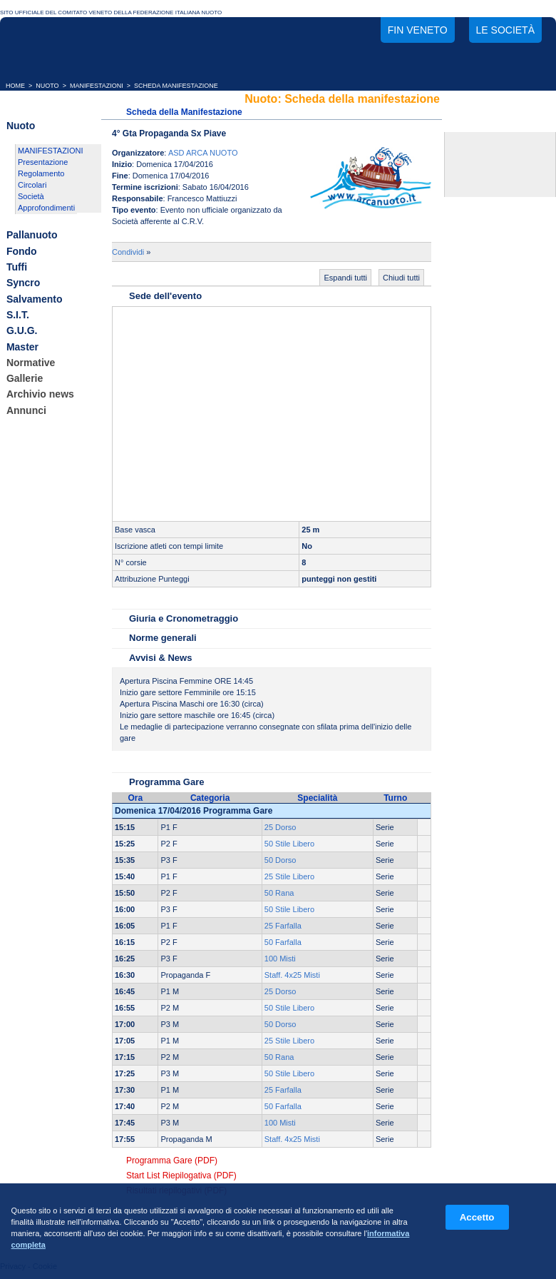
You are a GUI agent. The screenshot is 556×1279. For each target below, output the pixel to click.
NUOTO (47, 85)
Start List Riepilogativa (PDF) (181, 1176)
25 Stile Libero (289, 876)
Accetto (477, 1217)
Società (31, 196)
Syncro (23, 283)
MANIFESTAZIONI (96, 85)
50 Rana (279, 893)
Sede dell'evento (165, 295)
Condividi (128, 252)
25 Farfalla (283, 925)
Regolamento (41, 173)
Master (22, 347)
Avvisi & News (160, 657)
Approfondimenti (46, 207)
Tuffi (16, 267)
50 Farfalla (283, 942)
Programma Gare (167, 782)
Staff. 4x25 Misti (292, 975)
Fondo (21, 251)
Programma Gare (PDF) (171, 1161)
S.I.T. (17, 314)
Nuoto (20, 125)
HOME (15, 85)
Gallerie (24, 378)
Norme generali (163, 637)
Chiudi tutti (401, 277)
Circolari (32, 185)
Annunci (26, 410)
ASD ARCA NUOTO (203, 152)
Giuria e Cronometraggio (183, 618)
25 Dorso (280, 827)
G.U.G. (22, 331)
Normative (30, 362)
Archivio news (40, 394)
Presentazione (43, 162)
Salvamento (34, 299)
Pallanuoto (32, 235)
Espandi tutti (345, 277)
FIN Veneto (418, 30)
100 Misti (280, 958)
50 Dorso (280, 860)
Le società (505, 30)
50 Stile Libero (289, 843)
